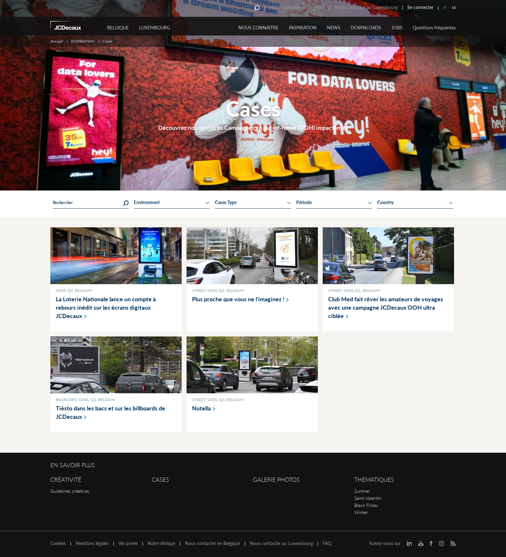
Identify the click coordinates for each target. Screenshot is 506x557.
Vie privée (128, 543)
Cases (160, 479)
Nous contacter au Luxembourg (366, 7)
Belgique (118, 27)
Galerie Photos (276, 479)
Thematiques (374, 479)
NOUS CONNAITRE (258, 27)
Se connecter (420, 7)
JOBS (396, 27)
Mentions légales (92, 543)
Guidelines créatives (69, 491)
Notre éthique (161, 543)
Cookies (58, 543)
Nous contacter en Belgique (297, 7)
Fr (444, 7)
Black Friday (366, 505)
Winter (361, 512)
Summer (362, 491)
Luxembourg (154, 27)
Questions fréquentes (434, 27)
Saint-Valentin (367, 498)
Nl (454, 7)
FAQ (327, 543)
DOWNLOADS (366, 27)
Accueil (56, 41)
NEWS (333, 27)
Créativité (65, 479)
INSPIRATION (303, 27)
